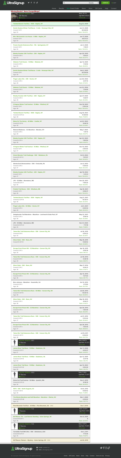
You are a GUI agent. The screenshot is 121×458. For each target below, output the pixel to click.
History (82, 17)
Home (54, 8)
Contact (113, 8)
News (84, 8)
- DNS (33, 405)
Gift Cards (98, 8)
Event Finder (73, 8)
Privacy (107, 455)
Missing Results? (17, 11)
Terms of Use (100, 455)
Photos (22, 18)
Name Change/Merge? (32, 11)
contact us (46, 447)
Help (106, 8)
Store (90, 8)
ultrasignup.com (47, 449)
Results (61, 8)
